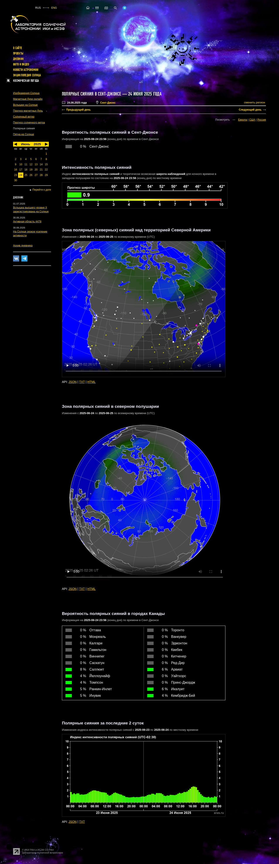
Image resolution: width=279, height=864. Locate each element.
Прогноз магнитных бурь (28, 110)
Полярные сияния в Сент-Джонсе (91, 94)
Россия (261, 119)
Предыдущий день (78, 109)
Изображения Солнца (26, 93)
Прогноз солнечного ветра (29, 122)
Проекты (18, 53)
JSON (72, 382)
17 (20, 169)
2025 (37, 144)
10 (20, 164)
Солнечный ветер (23, 116)
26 (30, 175)
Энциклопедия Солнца (27, 75)
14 (41, 164)
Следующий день (250, 109)
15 (46, 164)
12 (30, 164)
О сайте (17, 48)
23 (15, 175)
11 (25, 164)
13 (36, 164)
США (252, 119)
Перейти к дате (41, 189)
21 (41, 169)
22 (46, 169)
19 (30, 169)
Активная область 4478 (27, 221)
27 (36, 175)
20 (36, 169)
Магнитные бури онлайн (28, 99)
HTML (91, 382)
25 (25, 175)
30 (15, 180)
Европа (242, 119)
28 (41, 175)
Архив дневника (22, 245)
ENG (54, 7)
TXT (82, 382)
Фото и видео (21, 64)
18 (25, 169)
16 (15, 169)
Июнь (25, 144)
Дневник (18, 59)
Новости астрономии (25, 70)
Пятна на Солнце (23, 134)
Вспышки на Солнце (25, 104)
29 (46, 175)
